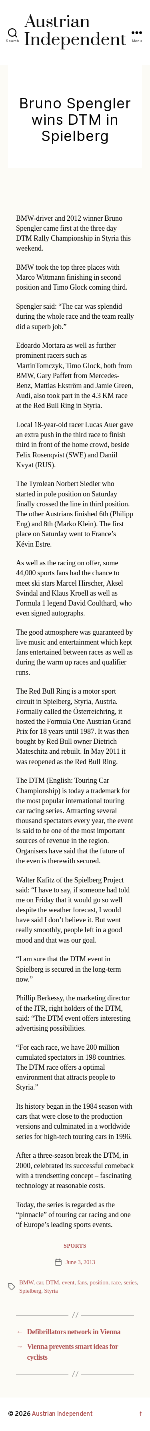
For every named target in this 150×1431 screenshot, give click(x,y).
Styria (51, 1291)
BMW (26, 1282)
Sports (75, 1246)
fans (82, 1282)
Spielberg (30, 1291)
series (130, 1282)
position (99, 1282)
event (68, 1282)
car (39, 1282)
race (116, 1282)
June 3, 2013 (80, 1262)
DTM (52, 1282)
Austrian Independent (62, 1414)
